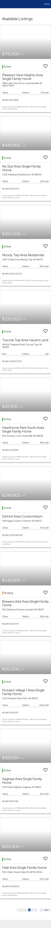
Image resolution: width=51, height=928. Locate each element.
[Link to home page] (2, 4)
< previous (22, 910)
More (47, 4)
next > (47, 910)
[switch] (45, 65)
